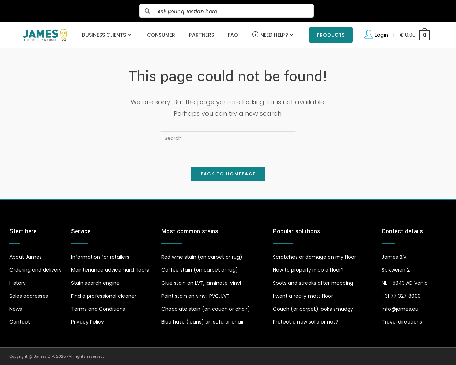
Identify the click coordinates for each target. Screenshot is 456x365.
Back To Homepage (228, 173)
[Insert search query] (228, 138)
